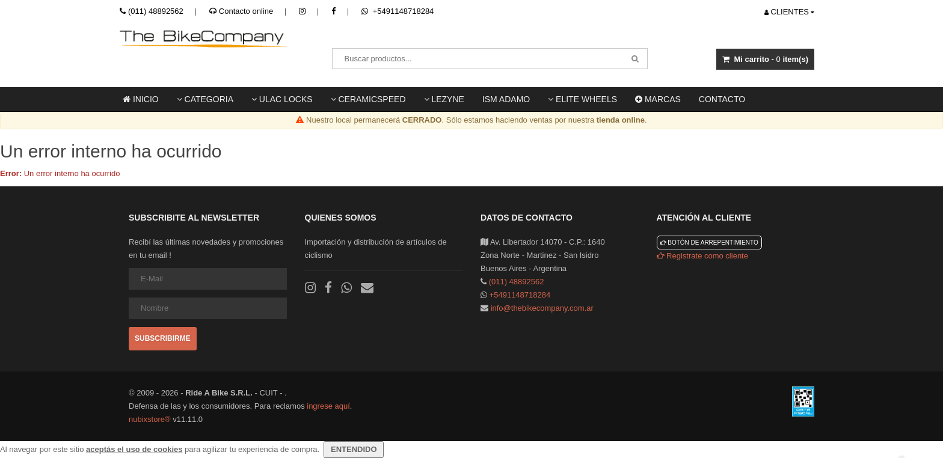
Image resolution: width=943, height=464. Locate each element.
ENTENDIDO (353, 449)
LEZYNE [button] (444, 99)
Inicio (141, 99)
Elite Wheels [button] (582, 99)
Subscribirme (163, 338)
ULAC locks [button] (282, 99)
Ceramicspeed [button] (368, 99)
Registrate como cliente (702, 255)
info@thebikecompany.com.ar (542, 308)
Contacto (722, 99)
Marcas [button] (658, 99)
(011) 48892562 (155, 11)
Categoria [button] (205, 99)
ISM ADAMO (506, 99)
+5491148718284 (397, 11)
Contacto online (241, 11)
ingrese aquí (328, 406)
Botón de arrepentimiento (709, 242)
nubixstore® (150, 419)
